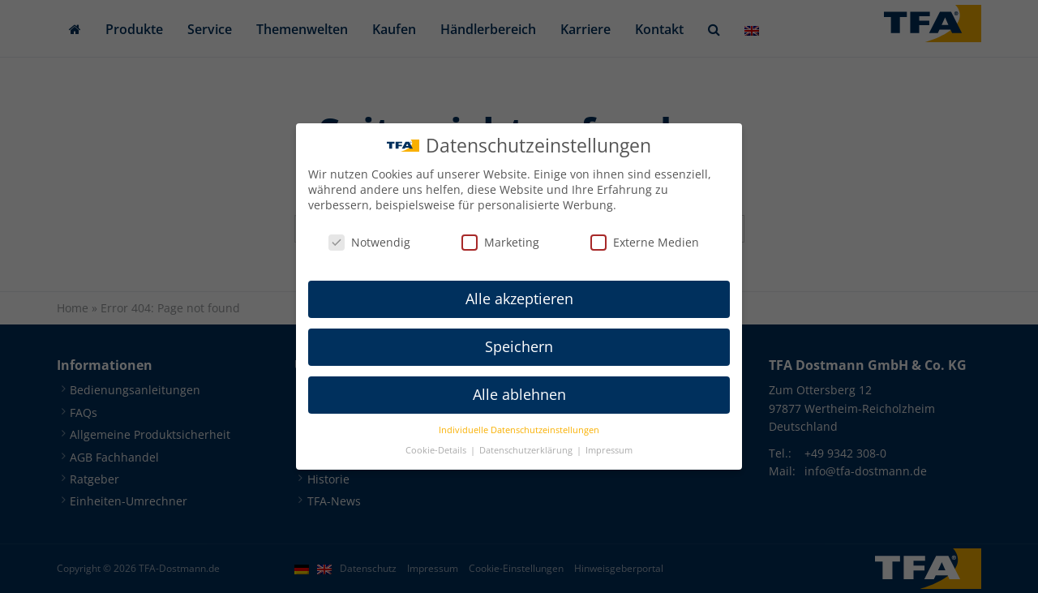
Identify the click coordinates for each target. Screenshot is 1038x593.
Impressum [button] (609, 450)
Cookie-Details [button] (437, 450)
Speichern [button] (519, 346)
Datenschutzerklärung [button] (527, 450)
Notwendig (369, 242)
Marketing (500, 242)
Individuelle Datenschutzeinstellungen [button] (519, 430)
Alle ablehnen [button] (519, 394)
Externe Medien (644, 242)
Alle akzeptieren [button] (519, 298)
